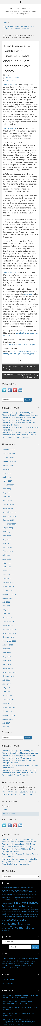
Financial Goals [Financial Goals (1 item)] (33, 909)
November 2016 (9, 672)
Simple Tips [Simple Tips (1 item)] (22, 924)
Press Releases (11, 80)
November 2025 (9, 454)
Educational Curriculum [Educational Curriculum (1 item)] (32, 899)
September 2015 (9, 715)
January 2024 (8, 508)
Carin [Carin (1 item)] (27, 897)
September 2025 (9, 461)
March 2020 (7, 664)
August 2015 (8, 719)
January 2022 (8, 579)
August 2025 (8, 465)
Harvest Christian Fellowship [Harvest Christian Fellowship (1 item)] (17, 914)
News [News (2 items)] (18, 916)
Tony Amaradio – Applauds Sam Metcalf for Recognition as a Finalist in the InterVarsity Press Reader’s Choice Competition (20, 434)
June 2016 (7, 684)
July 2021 (6, 602)
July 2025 (6, 469)
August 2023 (8, 528)
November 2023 (9, 516)
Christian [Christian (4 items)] (5, 900)
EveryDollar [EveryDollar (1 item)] (5, 903)
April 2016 (6, 692)
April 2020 (7, 660)
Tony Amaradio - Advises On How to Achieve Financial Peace (18, 1015)
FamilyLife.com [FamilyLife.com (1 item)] (32, 907)
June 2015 (6, 727)
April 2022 (7, 567)
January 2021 (8, 625)
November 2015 (9, 707)
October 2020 (8, 637)
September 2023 (9, 524)
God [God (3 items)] (7, 914)
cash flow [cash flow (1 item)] (32, 897)
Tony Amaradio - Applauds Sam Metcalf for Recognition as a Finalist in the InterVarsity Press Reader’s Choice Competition (19, 772)
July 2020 (6, 649)
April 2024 (7, 497)
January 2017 (8, 668)
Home (5, 22)
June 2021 (6, 606)
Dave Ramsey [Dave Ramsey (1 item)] (21, 899)
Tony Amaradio (9, 85)
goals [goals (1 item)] (3, 914)
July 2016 (6, 680)
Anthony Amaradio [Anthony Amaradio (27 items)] (15, 891)
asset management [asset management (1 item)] (21, 894)
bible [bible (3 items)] (8, 897)
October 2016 (8, 676)
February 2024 (8, 504)
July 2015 (6, 723)
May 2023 (6, 539)
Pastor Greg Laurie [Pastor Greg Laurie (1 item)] (25, 916)
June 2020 (7, 653)
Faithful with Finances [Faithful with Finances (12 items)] (25, 902)
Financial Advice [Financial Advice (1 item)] (15, 909)
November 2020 (9, 633)
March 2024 (7, 500)
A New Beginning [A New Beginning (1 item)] (28, 887)
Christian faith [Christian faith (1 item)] (13, 899)
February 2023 (8, 551)
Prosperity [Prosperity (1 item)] (34, 916)
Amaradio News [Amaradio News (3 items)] (16, 887)
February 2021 (8, 621)
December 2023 (9, 512)
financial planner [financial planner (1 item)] (6, 911)
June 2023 (7, 536)
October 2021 (8, 590)
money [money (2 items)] (4, 916)
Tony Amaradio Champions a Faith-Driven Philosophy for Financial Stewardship (17, 1002)
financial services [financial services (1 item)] (16, 911)
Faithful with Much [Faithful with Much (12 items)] (13, 906)
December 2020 (9, 629)
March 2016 (7, 696)
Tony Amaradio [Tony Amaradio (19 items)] (20, 927)
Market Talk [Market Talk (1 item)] (35, 914)
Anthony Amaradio (12, 78)
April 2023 (7, 543)
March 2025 (7, 481)
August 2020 (8, 645)
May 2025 (6, 473)
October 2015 (8, 711)
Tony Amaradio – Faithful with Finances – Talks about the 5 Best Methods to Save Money (18, 28)
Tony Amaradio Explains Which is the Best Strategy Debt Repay (20, 1008)
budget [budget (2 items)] (13, 897)
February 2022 (8, 575)
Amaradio (28, 294)
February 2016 (8, 699)
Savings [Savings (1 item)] (4, 920)
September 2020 (9, 641)
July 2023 (6, 532)
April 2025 (7, 477)
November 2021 (9, 586)
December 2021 (9, 582)
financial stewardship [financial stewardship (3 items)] (29, 912)
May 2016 (6, 688)
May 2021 (6, 610)
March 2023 (7, 547)
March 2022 (7, 571)
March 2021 (7, 618)
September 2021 (9, 594)
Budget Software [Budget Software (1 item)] (20, 897)
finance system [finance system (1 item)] (6, 909)
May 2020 (7, 657)
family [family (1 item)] (26, 907)
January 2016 (8, 703)
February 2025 (8, 485)
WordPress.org (8, 983)
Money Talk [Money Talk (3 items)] (11, 916)
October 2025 (8, 458)
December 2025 (9, 450)
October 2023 (8, 520)
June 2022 (7, 559)
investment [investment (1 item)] (28, 914)
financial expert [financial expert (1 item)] (24, 909)
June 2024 (7, 489)
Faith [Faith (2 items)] (10, 903)
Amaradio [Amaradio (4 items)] (6, 887)
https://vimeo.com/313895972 (22, 345)
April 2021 (6, 614)
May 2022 (6, 563)
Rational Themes (8, 979)
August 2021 (8, 598)
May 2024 (7, 493)
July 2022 (6, 555)
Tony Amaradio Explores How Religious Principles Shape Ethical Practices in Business (20, 996)
